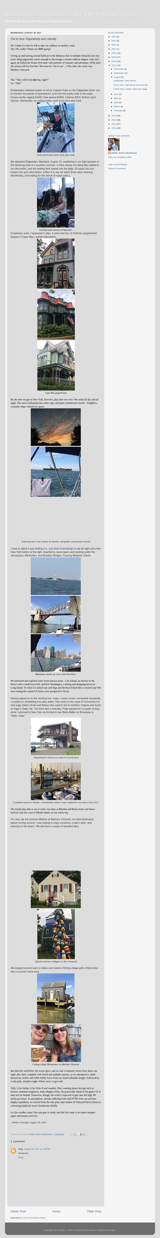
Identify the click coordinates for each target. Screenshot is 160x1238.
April (116, 102)
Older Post (94, 1211)
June (116, 94)
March (117, 106)
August (117, 77)
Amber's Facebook (117, 168)
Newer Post (18, 1211)
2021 (114, 49)
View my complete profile (120, 157)
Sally (20, 1149)
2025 (114, 36)
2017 (114, 65)
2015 (114, 120)
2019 (114, 57)
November (119, 69)
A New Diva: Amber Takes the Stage (130, 89)
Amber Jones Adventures (124, 153)
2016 (114, 116)
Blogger (112, 1230)
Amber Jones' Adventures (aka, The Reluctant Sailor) (71, 14)
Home (56, 1211)
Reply (21, 1157)
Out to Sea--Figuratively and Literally (130, 85)
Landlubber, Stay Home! (124, 81)
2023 (114, 41)
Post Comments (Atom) (34, 1218)
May (116, 98)
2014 (114, 124)
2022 (114, 45)
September (119, 73)
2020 (114, 53)
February (118, 110)
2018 (114, 61)
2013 (114, 128)
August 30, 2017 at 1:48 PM (37, 1149)
